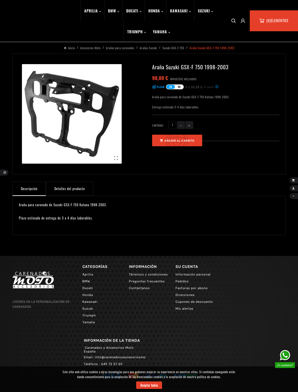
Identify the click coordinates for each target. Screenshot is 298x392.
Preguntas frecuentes (147, 281)
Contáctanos (139, 288)
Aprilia (87, 274)
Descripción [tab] (29, 188)
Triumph (89, 315)
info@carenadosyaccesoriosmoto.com (126, 357)
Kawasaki (89, 302)
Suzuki (87, 308)
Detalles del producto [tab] (69, 188)
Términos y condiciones (148, 274)
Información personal (193, 274)
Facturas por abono (191, 288)
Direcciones (185, 295)
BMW (86, 281)
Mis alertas (184, 308)
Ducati (87, 288)
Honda (87, 295)
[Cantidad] (172, 125)
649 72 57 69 (112, 364)
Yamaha (88, 322)
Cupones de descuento (194, 302)
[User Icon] (243, 21)
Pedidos (182, 281)
